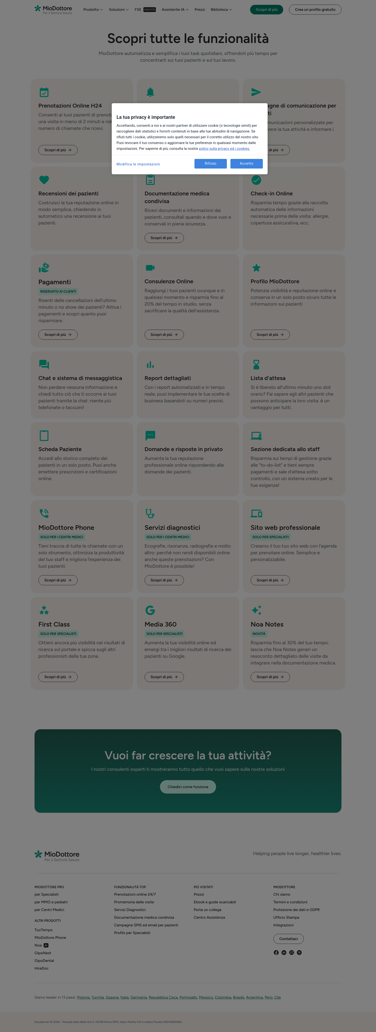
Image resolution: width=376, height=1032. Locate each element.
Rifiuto (211, 163)
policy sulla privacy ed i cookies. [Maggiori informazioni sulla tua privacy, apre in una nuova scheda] (224, 148)
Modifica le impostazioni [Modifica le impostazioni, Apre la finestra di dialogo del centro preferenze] (138, 164)
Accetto (246, 163)
